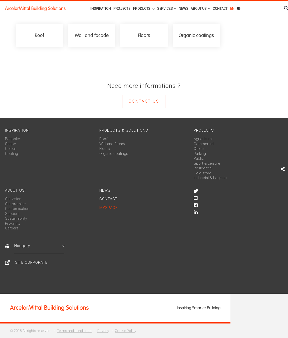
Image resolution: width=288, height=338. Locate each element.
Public (199, 158)
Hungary (39, 245)
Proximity (12, 223)
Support (12, 213)
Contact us (144, 101)
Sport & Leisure (207, 163)
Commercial (204, 144)
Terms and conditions (74, 331)
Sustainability (16, 218)
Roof (103, 139)
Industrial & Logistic (210, 178)
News (183, 9)
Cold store (202, 173)
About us (15, 190)
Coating (11, 153)
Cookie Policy (125, 331)
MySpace (108, 207)
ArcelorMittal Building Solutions (35, 8)
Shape (10, 144)
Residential (203, 168)
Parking (200, 153)
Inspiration (100, 9)
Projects (122, 9)
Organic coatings (113, 153)
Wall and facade (112, 144)
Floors (104, 148)
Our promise (15, 204)
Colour (10, 148)
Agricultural (203, 139)
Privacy (103, 331)
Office (199, 148)
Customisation (17, 208)
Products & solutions (123, 130)
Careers (12, 228)
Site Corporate (31, 262)
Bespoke (12, 139)
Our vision (13, 199)
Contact (220, 9)
